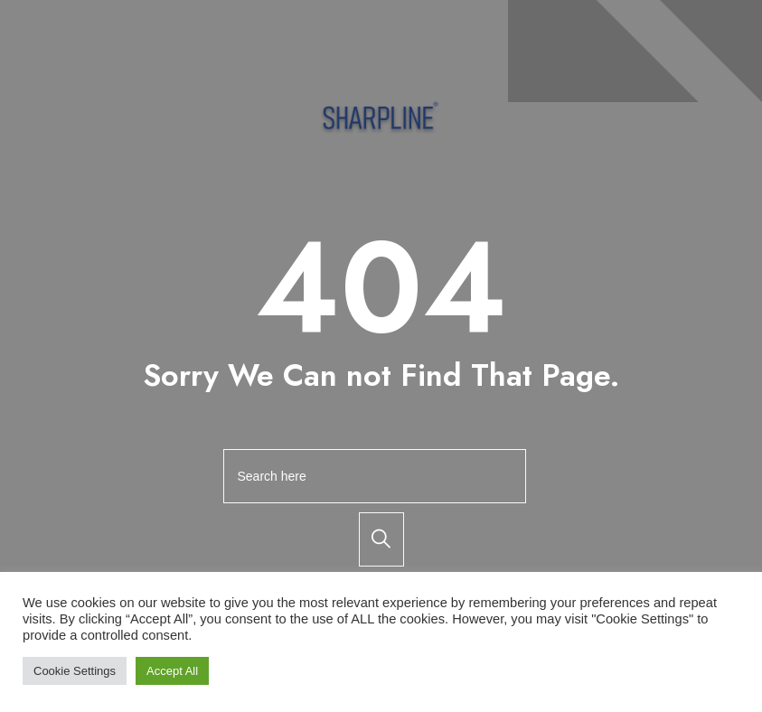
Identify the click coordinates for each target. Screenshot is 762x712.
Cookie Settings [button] (74, 671)
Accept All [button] (172, 671)
